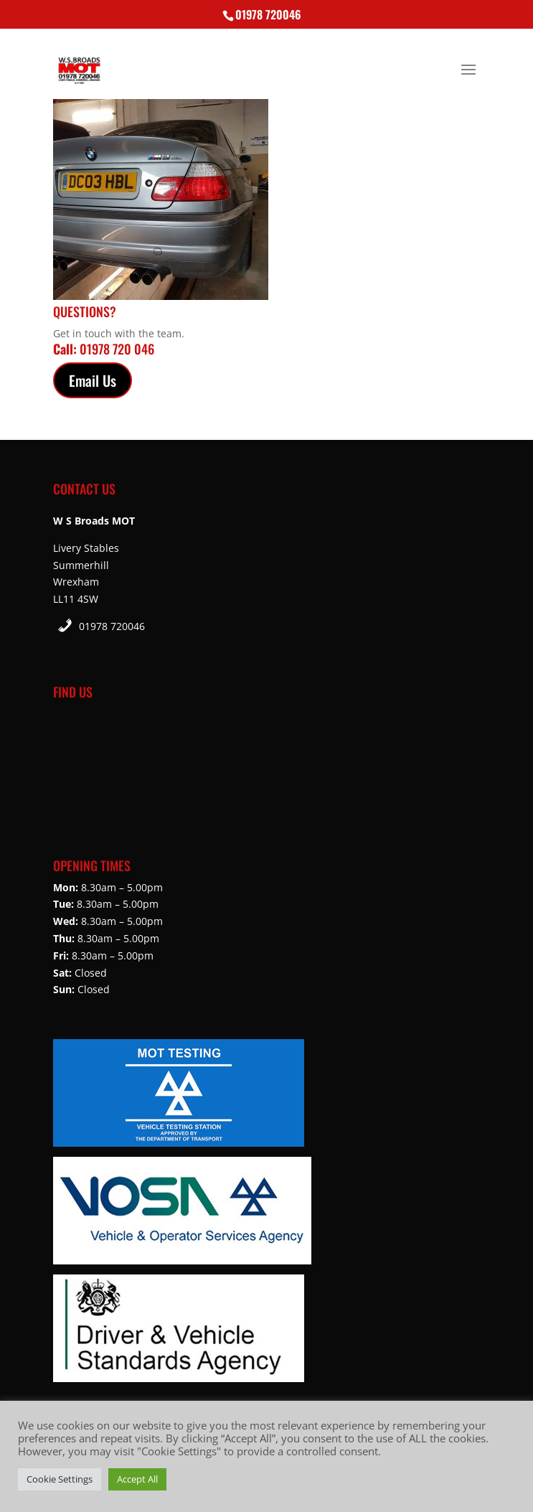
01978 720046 (112, 626)
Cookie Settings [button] (60, 1479)
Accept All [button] (137, 1479)
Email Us (92, 380)
